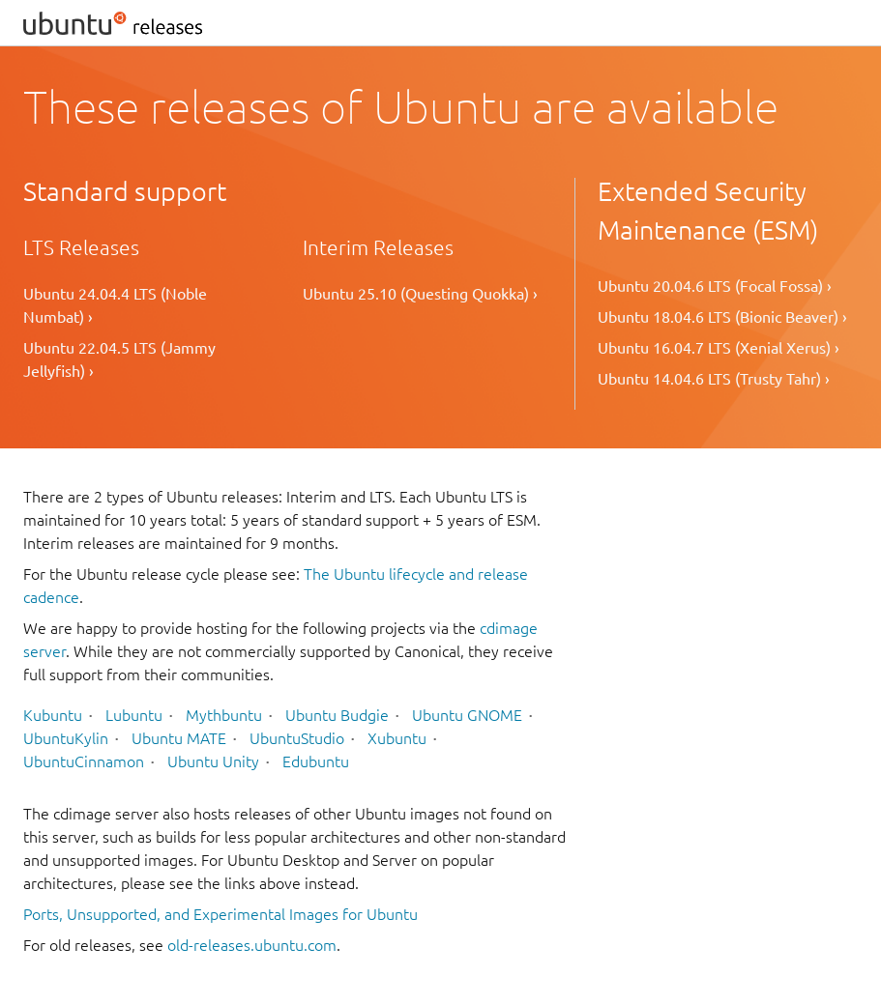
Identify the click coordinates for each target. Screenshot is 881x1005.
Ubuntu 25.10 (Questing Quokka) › (420, 293)
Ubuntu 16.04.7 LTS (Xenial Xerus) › (718, 348)
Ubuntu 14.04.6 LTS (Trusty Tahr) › (714, 379)
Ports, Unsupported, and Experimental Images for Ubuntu (220, 914)
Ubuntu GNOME (467, 715)
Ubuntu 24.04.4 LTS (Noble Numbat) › (115, 305)
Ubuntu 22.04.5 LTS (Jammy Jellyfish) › (119, 359)
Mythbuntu (224, 715)
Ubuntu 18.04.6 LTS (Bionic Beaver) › (722, 317)
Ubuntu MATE (179, 738)
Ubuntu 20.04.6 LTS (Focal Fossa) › (715, 286)
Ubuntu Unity (213, 761)
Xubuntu (396, 738)
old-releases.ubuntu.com (252, 945)
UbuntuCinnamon (83, 761)
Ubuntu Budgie (337, 715)
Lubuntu (133, 715)
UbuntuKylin (65, 738)
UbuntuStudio (297, 738)
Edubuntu (315, 761)
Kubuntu (52, 715)
